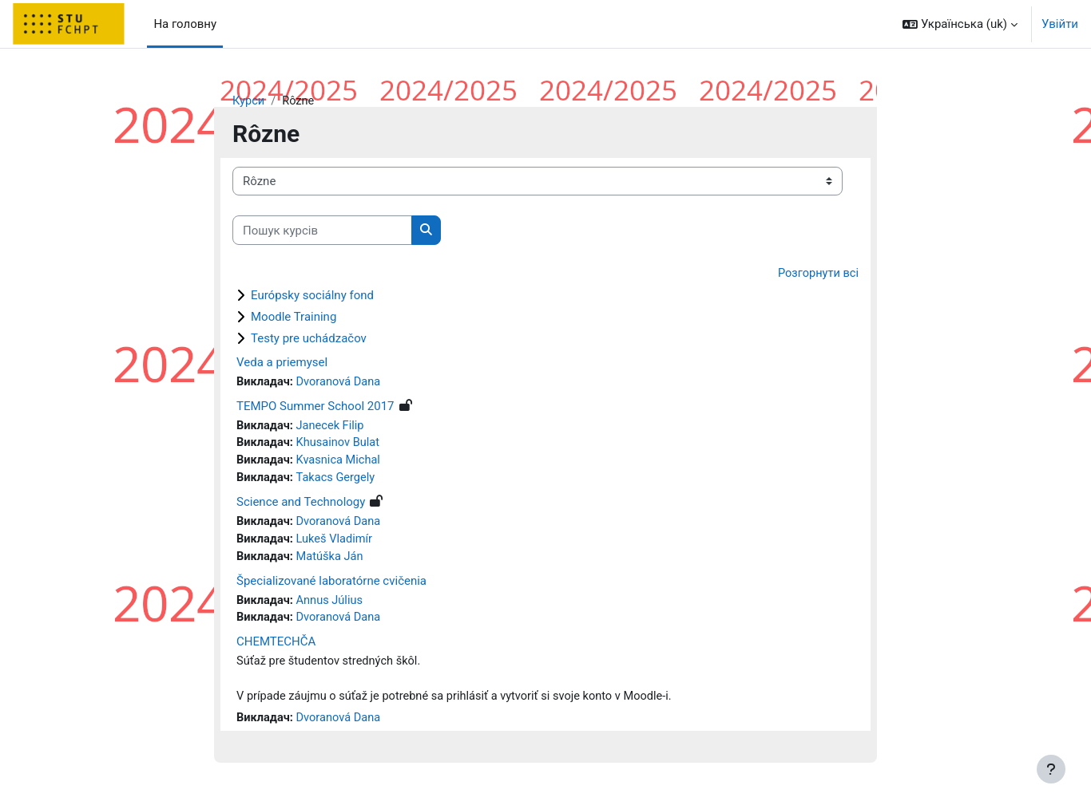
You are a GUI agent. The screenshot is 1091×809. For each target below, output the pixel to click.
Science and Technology (300, 506)
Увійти (1059, 24)
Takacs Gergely (338, 481)
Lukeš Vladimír (337, 543)
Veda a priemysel (281, 363)
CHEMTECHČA (275, 648)
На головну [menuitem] (184, 24)
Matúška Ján (332, 561)
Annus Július (332, 605)
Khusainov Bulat (341, 445)
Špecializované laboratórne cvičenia (331, 585)
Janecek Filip (332, 427)
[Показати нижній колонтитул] (1051, 769)
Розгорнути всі (817, 274)
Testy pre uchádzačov (309, 339)
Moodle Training (293, 317)
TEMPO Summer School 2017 (315, 408)
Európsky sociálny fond (312, 296)
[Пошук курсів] (322, 231)
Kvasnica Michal (341, 463)
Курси (248, 101)
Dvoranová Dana (341, 383)
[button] (960, 24)
